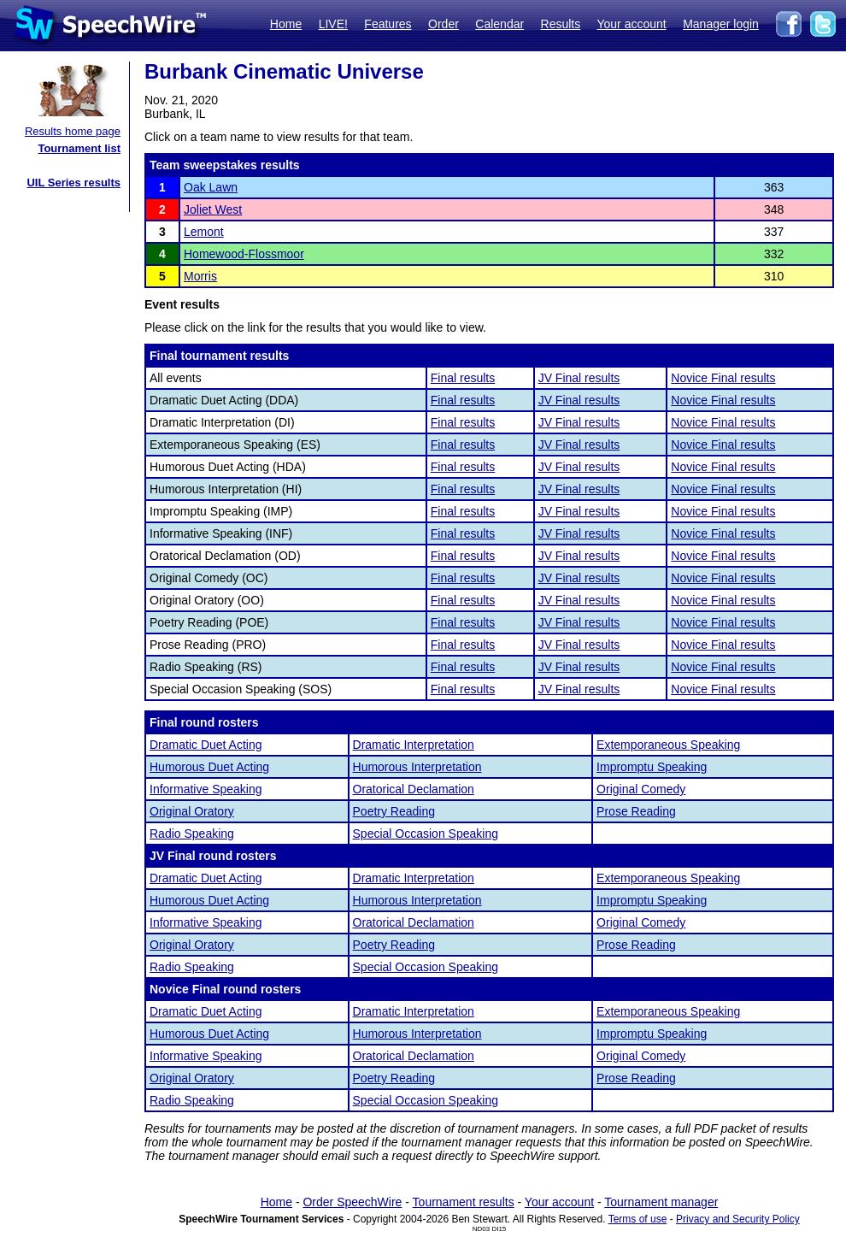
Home (286, 24)
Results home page (72, 131)
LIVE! (333, 24)
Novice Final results (723, 378)
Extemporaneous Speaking (668, 744)
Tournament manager (661, 1202)
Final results (463, 378)
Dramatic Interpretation (413, 744)
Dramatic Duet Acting (206, 744)
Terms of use (637, 1219)
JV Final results (579, 378)
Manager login (721, 24)
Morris (200, 276)
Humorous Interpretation (417, 767)
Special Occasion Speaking (425, 833)
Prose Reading (636, 811)
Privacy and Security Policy (738, 1219)
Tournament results (463, 1202)
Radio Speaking (192, 833)
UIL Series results (73, 182)
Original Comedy (640, 789)
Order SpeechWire (352, 1202)
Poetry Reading (394, 811)
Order (443, 24)
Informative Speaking (206, 789)
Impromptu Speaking (651, 767)
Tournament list (79, 148)
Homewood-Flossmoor (244, 254)
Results (561, 24)
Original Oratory (192, 811)
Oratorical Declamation (413, 789)
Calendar (499, 24)
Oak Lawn (211, 187)
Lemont (204, 232)
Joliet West (213, 209)
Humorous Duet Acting (209, 767)
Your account (631, 24)
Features (387, 24)
